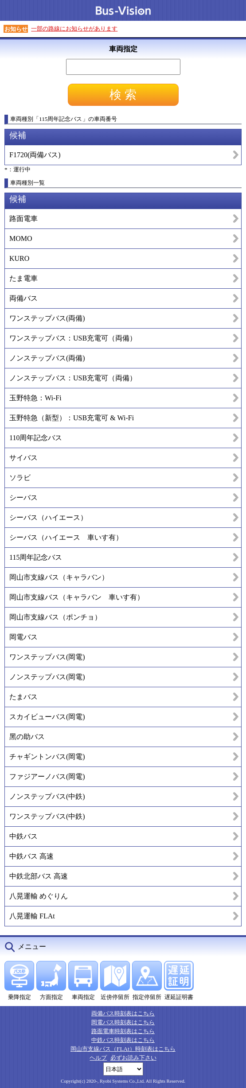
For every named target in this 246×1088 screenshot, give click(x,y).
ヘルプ (98, 1057)
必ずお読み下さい (133, 1057)
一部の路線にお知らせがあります (74, 28)
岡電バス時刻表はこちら (123, 1022)
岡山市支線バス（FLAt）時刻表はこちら (123, 1048)
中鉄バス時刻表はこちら (123, 1040)
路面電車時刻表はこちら (123, 1031)
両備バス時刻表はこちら (123, 1013)
